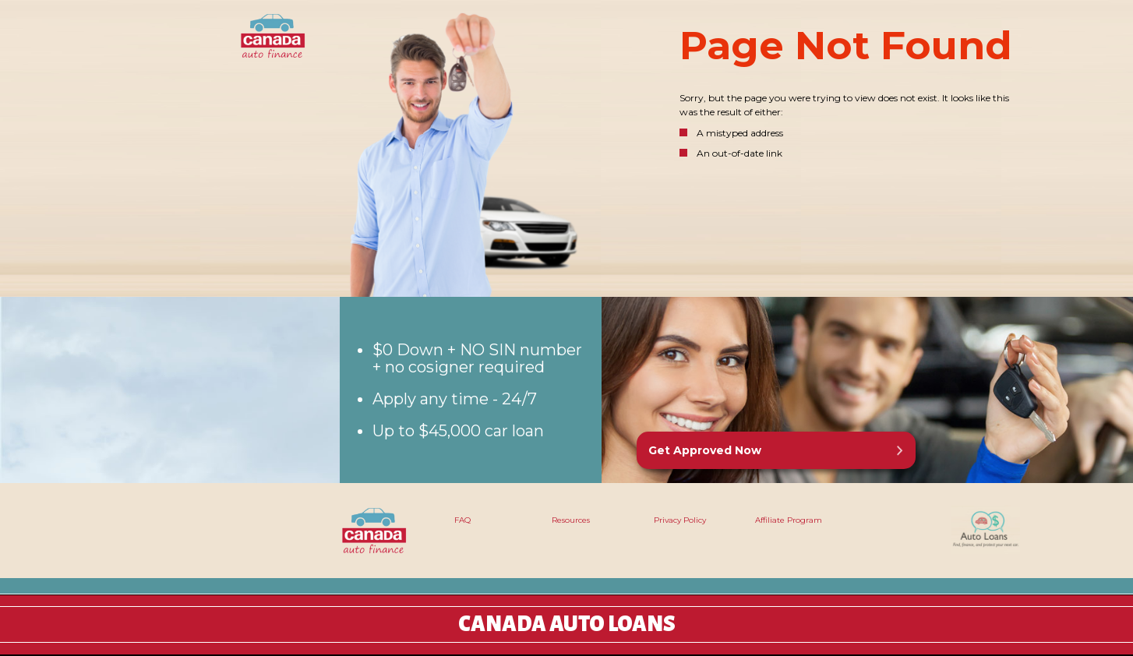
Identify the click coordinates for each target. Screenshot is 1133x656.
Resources (571, 520)
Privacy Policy (680, 520)
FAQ (462, 520)
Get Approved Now (704, 450)
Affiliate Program (788, 520)
